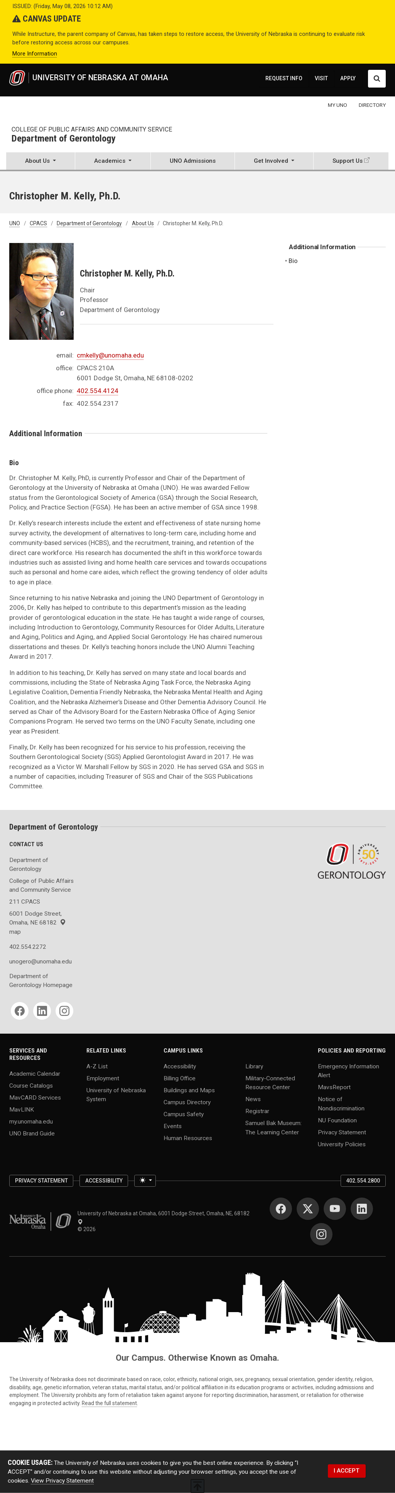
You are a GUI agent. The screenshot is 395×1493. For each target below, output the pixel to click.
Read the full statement (109, 1403)
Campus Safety (184, 1114)
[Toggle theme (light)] (145, 1181)
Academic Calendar (34, 1073)
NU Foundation (337, 1120)
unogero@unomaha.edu (40, 961)
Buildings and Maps (189, 1090)
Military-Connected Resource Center (270, 1083)
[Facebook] (20, 1011)
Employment (102, 1078)
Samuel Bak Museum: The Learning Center (273, 1127)
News (253, 1099)
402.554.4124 (97, 391)
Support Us (348, 160)
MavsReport (334, 1087)
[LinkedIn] (42, 1011)
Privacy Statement (342, 1132)
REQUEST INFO (283, 78)
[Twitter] (308, 1209)
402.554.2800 (363, 1181)
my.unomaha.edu (31, 1121)
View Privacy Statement (62, 1480)
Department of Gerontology (64, 139)
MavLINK (21, 1109)
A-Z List (97, 1066)
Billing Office (180, 1078)
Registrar (257, 1111)
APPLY (348, 78)
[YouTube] (335, 1209)
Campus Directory (187, 1102)
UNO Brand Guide (32, 1133)
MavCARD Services (35, 1097)
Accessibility (180, 1066)
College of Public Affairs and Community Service (92, 129)
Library (254, 1066)
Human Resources (188, 1137)
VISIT (321, 78)
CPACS (38, 223)
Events (173, 1126)
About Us (143, 223)
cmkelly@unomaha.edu (110, 355)
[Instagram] (64, 1011)
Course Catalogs (31, 1085)
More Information (34, 54)
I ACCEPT (347, 1470)
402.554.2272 (27, 946)
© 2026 (88, 1229)
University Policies (342, 1143)
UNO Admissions (193, 160)
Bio (293, 261)
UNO (14, 223)
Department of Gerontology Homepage (41, 981)
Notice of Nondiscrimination (341, 1104)
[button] (40, 162)
